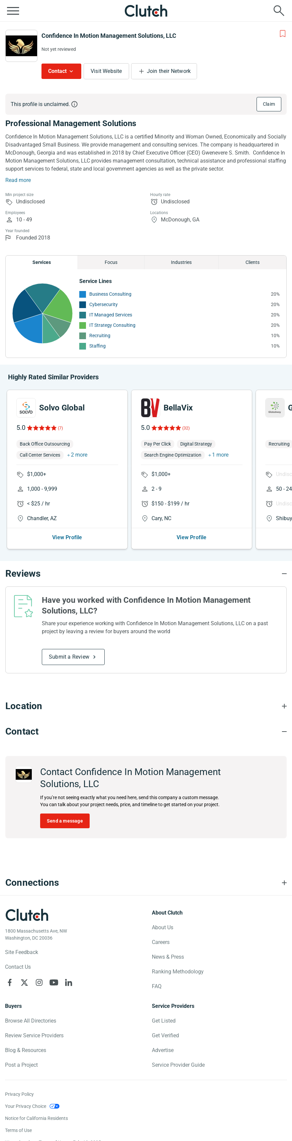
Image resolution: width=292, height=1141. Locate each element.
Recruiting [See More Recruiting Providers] (99, 335)
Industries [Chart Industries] (181, 262)
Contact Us (18, 967)
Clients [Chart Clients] (253, 262)
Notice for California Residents (36, 1118)
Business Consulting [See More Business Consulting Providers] (110, 294)
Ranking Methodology (178, 971)
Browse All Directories (30, 1021)
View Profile (67, 537)
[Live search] (279, 11)
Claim (269, 104)
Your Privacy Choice (25, 1106)
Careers (161, 942)
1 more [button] (220, 455)
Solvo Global (62, 407)
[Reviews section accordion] (146, 573)
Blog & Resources (25, 1050)
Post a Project (21, 1065)
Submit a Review (69, 657)
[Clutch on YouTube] (54, 982)
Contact (57, 71)
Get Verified (165, 1035)
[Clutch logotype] (26, 915)
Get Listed (164, 1021)
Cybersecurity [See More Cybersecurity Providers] (103, 304)
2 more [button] (79, 455)
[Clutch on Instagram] (39, 982)
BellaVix (178, 407)
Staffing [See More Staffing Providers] (97, 346)
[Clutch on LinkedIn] (68, 982)
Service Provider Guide (178, 1065)
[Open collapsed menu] (13, 11)
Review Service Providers (34, 1035)
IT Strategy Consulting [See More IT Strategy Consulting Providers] (112, 325)
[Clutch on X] (24, 982)
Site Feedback (21, 952)
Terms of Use (18, 1130)
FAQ (157, 986)
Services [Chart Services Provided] (41, 262)
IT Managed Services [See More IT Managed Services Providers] (110, 314)
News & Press (168, 957)
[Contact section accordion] (146, 731)
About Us (162, 927)
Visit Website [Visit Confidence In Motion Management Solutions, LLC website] (106, 71)
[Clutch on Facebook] (9, 982)
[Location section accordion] (146, 706)
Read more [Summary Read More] (18, 180)
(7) (60, 428)
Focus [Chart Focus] (111, 262)
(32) (186, 428)
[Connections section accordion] (146, 882)
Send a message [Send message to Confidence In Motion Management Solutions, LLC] (65, 821)
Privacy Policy (19, 1094)
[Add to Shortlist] (283, 34)
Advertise (163, 1050)
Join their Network (169, 71)
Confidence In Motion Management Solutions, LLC (108, 35)
